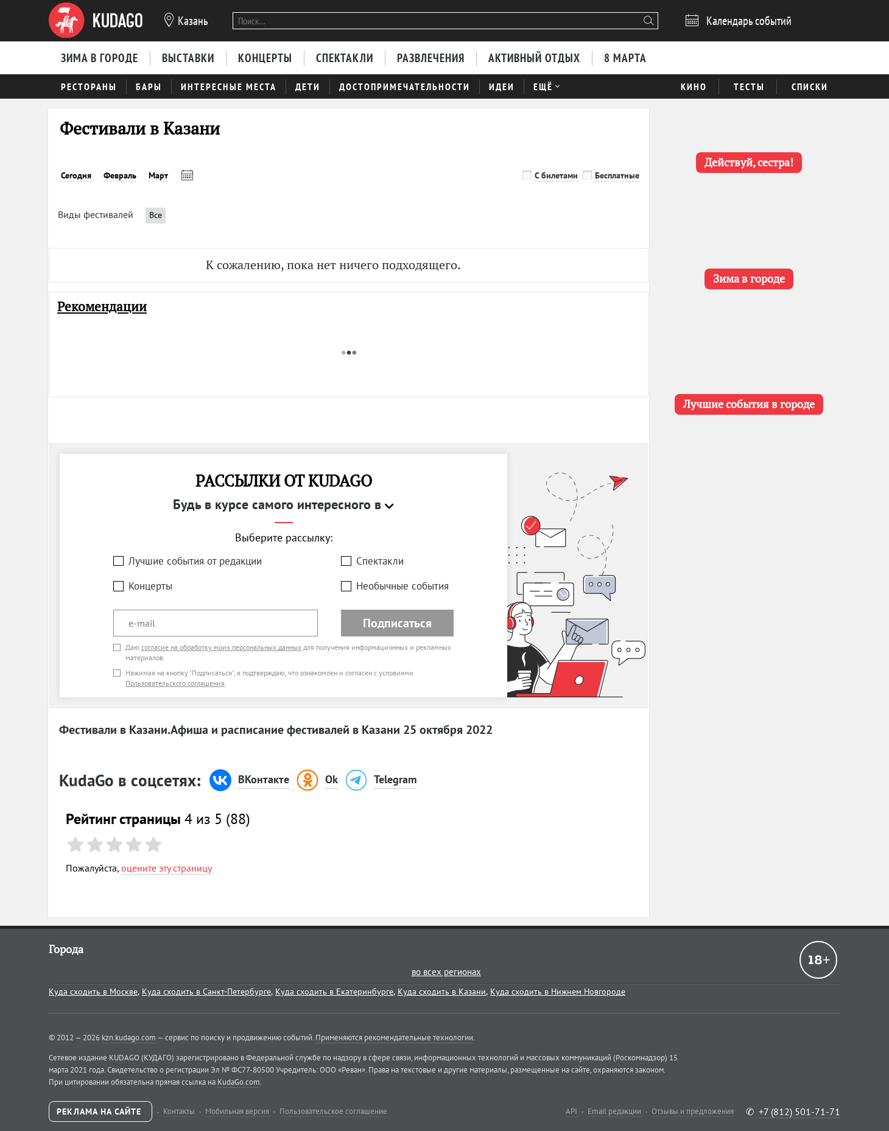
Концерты (150, 586)
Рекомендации (102, 306)
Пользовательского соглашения (175, 683)
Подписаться (397, 623)
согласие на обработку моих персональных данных (221, 647)
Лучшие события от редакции (195, 561)
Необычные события (402, 586)
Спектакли (380, 561)
